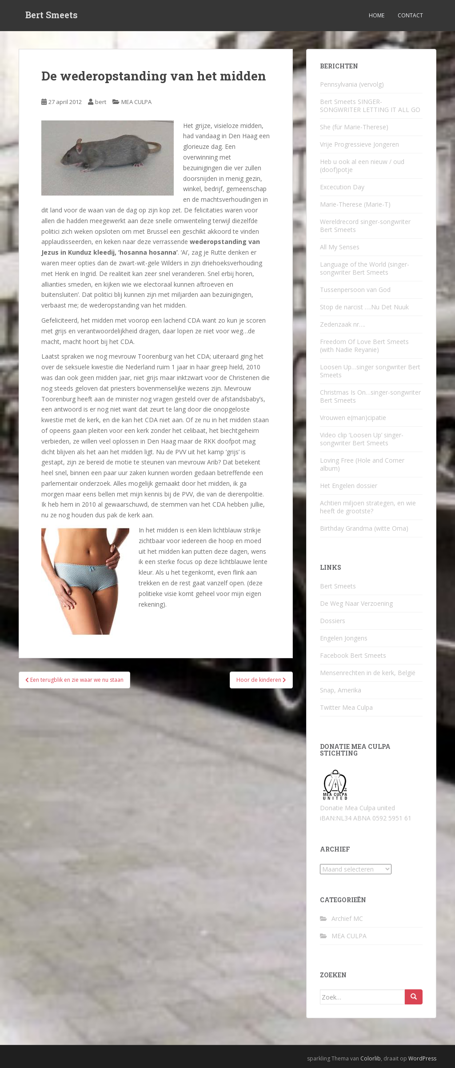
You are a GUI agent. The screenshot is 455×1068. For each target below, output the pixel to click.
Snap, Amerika (340, 690)
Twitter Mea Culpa (346, 707)
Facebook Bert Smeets (353, 655)
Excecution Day (342, 187)
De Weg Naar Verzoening (356, 603)
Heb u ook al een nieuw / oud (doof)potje (362, 165)
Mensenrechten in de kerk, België (367, 672)
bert (100, 102)
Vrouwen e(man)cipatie (353, 417)
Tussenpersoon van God (355, 289)
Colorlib (370, 1058)
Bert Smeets (51, 15)
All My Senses (339, 247)
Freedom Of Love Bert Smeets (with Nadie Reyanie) (364, 345)
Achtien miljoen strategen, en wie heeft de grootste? (368, 507)
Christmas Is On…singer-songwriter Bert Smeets (370, 396)
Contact (410, 15)
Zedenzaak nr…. (342, 324)
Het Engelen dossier (348, 485)
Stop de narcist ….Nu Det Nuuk (364, 307)
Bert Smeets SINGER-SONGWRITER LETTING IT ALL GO (370, 105)
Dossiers (332, 620)
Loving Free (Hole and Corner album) (362, 464)
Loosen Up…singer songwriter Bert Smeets (370, 371)
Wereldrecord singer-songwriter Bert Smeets (365, 225)
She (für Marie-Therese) (354, 127)
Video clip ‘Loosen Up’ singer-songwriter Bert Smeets (361, 439)
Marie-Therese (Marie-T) (355, 204)
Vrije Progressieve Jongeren (359, 144)
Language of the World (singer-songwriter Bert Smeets (364, 268)
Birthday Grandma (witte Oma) (364, 528)
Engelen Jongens (343, 638)
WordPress (422, 1058)
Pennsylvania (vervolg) (352, 84)
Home (376, 15)
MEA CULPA (136, 102)
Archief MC (347, 918)
